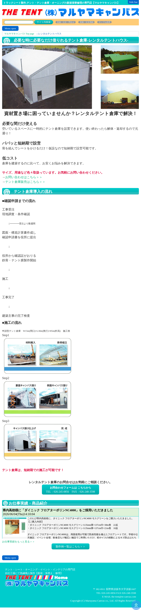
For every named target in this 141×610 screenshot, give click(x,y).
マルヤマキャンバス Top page (19, 33)
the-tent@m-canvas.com (123, 596)
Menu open (10, 28)
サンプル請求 (104, 22)
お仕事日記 (70, 523)
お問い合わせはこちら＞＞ (23, 177)
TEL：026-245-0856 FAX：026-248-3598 (70, 489)
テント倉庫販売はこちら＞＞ (25, 181)
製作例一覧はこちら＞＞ (70, 546)
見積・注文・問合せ (65, 22)
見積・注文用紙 (86, 22)
